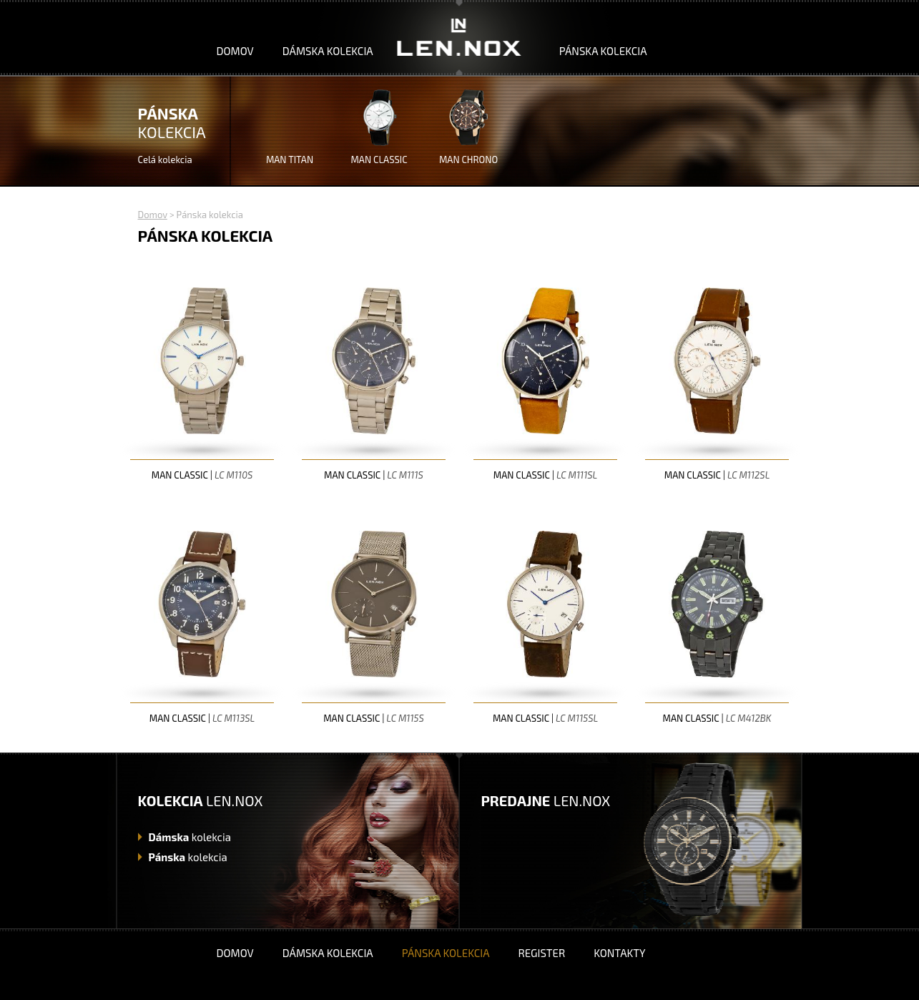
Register (541, 952)
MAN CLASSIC (378, 159)
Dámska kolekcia (327, 50)
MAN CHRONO (468, 159)
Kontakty (619, 952)
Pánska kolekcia (603, 50)
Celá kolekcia (165, 159)
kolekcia (190, 836)
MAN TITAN (289, 159)
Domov (235, 50)
